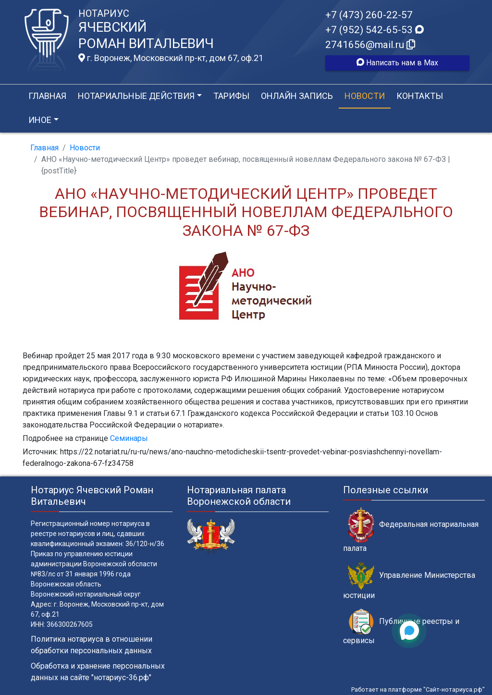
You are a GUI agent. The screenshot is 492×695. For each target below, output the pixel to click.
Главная (47, 96)
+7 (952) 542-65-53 (374, 30)
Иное (39, 120)
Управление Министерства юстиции (409, 580)
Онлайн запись (297, 96)
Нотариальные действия (136, 96)
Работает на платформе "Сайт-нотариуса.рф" (418, 689)
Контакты (419, 96)
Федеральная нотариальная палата (411, 529)
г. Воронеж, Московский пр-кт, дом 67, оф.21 (170, 58)
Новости (364, 96)
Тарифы (231, 96)
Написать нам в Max (397, 62)
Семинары (129, 438)
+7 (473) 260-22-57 (369, 15)
